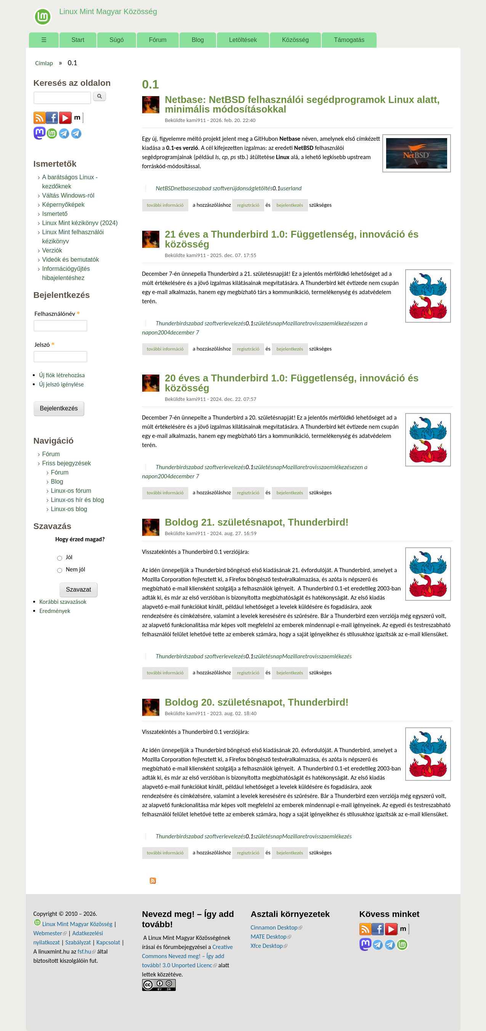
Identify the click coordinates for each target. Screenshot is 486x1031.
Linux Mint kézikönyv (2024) (80, 223)
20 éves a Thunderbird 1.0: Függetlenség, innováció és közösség (292, 383)
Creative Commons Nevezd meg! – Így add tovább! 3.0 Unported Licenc (187, 956)
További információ (167, 205)
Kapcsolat (108, 942)
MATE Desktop (271, 936)
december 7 (184, 332)
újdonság (243, 188)
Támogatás (349, 40)
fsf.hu (87, 951)
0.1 (276, 188)
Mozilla (291, 323)
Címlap (44, 63)
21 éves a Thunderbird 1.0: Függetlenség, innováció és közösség (292, 239)
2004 (164, 332)
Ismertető (55, 214)
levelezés (234, 323)
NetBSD (165, 188)
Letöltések (243, 40)
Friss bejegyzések (66, 463)
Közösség (295, 40)
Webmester (50, 933)
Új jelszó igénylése (61, 384)
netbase (184, 188)
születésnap (267, 323)
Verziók (52, 250)
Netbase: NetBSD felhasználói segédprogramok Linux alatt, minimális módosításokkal (302, 104)
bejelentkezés (290, 205)
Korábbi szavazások (63, 601)
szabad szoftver (213, 188)
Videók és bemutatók (70, 259)
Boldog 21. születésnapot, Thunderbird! (257, 522)
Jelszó (45, 345)
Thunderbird (171, 323)
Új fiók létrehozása (62, 375)
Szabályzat (78, 942)
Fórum (158, 40)
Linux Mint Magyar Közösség (106, 11)
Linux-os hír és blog (77, 500)
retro (306, 323)
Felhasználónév (57, 314)
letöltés (264, 188)
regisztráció (248, 205)
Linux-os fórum (71, 490)
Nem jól (75, 569)
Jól (69, 557)
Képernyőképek (63, 204)
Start (78, 40)
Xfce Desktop (269, 945)
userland (291, 188)
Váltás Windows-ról (68, 195)
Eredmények (55, 610)
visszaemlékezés (331, 323)
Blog (198, 40)
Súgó (116, 40)
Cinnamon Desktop (276, 927)
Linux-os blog (69, 509)
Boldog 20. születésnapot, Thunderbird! (257, 702)
